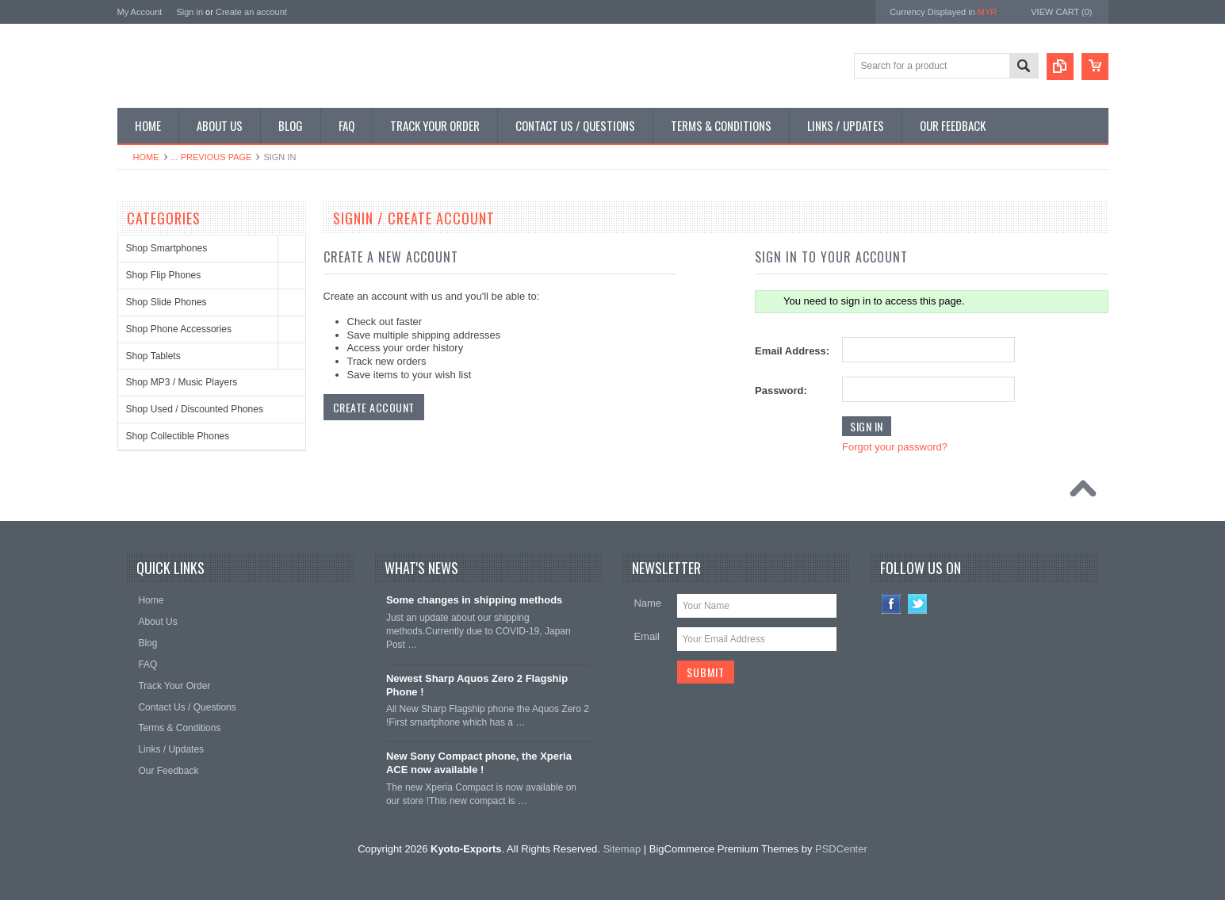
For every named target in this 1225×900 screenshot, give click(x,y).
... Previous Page (211, 157)
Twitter (918, 604)
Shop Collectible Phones (178, 436)
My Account (140, 12)
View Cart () (1061, 12)
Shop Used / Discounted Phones (194, 409)
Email (647, 636)
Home (146, 157)
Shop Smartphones (167, 248)
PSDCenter (841, 849)
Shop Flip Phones (163, 275)
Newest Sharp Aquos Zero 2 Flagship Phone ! (477, 685)
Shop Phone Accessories (179, 329)
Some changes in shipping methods (474, 600)
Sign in (189, 12)
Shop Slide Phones (166, 302)
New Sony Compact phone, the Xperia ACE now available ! (479, 763)
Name (647, 603)
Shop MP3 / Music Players (182, 382)
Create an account (251, 12)
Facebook (892, 604)
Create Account (374, 407)
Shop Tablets (153, 356)
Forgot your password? (894, 447)
